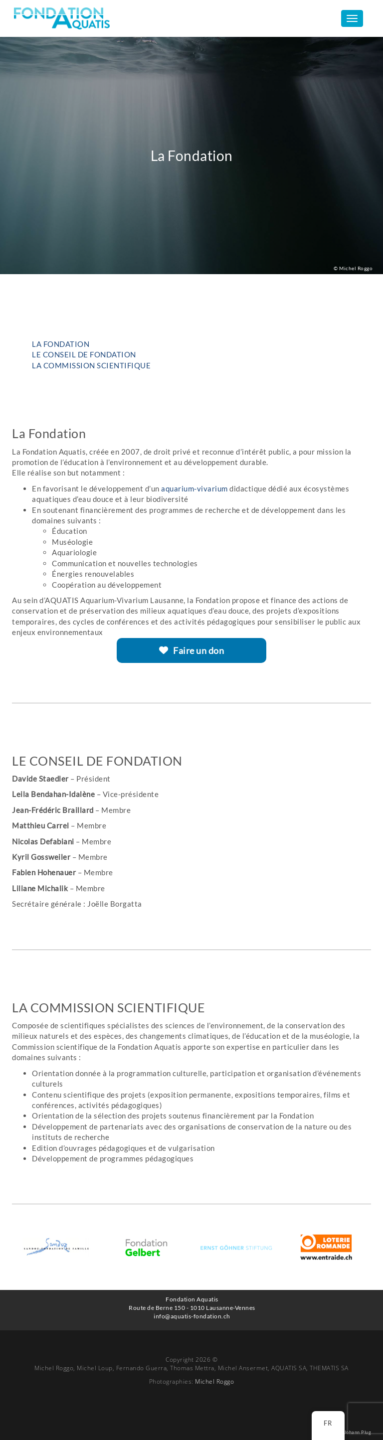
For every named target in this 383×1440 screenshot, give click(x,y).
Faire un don (191, 650)
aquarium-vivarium (194, 488)
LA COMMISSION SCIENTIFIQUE (91, 365)
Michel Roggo (214, 1381)
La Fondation (60, 343)
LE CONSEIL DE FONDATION (84, 354)
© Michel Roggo (353, 268)
